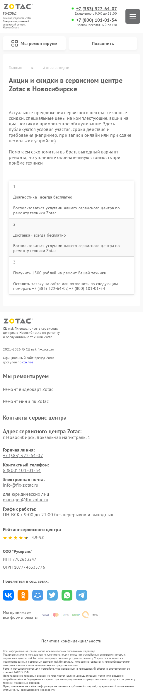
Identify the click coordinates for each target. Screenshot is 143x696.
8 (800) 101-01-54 (22, 470)
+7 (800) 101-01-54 (96, 20)
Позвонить (103, 43)
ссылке (27, 362)
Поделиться (8, 595)
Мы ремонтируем (34, 43)
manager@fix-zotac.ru (25, 499)
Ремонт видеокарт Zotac (28, 389)
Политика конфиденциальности (71, 641)
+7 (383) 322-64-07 (96, 8)
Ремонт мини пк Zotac (26, 401)
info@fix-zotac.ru (21, 485)
